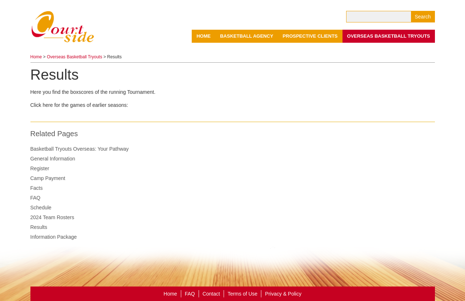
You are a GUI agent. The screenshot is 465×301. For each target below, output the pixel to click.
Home (203, 36)
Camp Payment (47, 178)
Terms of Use (242, 294)
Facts (36, 188)
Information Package (53, 237)
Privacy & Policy (283, 294)
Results (38, 227)
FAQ (35, 198)
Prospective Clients (310, 36)
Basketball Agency (246, 36)
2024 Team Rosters (52, 217)
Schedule (40, 207)
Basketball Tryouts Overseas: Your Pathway (79, 149)
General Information (52, 159)
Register (39, 168)
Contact (211, 294)
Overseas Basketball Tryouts (388, 36)
